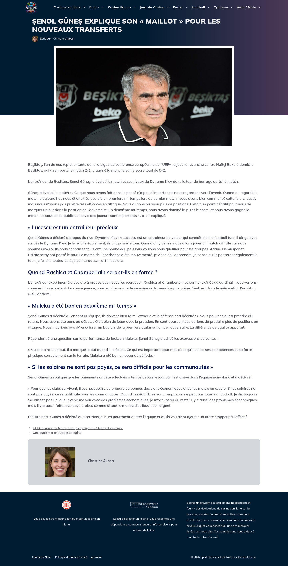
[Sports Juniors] (31, 7)
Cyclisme (224, 7)
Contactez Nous (41, 557)
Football (202, 7)
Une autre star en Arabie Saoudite (57, 433)
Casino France (123, 7)
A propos (96, 557)
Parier (181, 7)
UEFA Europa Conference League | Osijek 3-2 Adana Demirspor (78, 428)
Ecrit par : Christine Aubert (57, 38)
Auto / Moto (250, 7)
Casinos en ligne (70, 7)
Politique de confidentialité (71, 557)
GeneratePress (247, 557)
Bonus (97, 7)
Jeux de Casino (155, 7)
